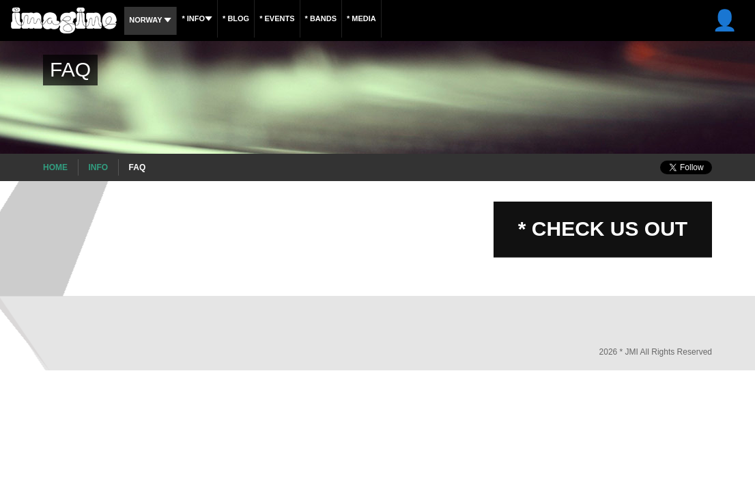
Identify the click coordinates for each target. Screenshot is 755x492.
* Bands (351, 18)
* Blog (253, 18)
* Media (399, 18)
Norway (154, 20)
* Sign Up (671, 20)
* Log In (722, 20)
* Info (207, 18)
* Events (300, 18)
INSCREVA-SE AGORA (594, 20)
